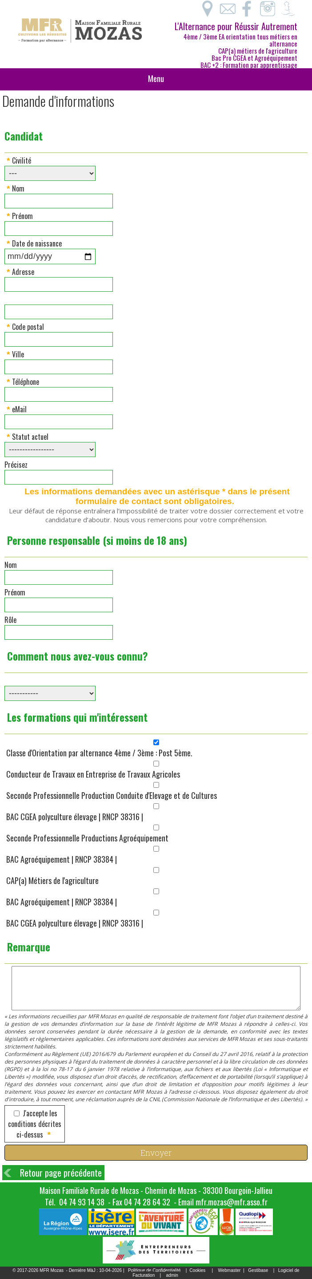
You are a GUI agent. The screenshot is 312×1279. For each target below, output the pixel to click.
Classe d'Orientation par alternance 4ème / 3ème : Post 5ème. (99, 753)
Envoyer (156, 1152)
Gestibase (258, 1270)
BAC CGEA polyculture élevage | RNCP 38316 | (74, 816)
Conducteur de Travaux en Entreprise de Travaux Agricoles (93, 774)
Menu (156, 78)
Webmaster (229, 1270)
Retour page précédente (61, 1172)
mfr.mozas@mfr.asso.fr (232, 1202)
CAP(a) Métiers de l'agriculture (52, 880)
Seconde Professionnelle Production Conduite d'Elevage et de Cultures (111, 795)
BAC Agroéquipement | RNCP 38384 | (61, 859)
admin (172, 1275)
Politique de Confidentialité (154, 1270)
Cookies (197, 1270)
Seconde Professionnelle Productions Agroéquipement (87, 838)
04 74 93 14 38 (81, 1202)
